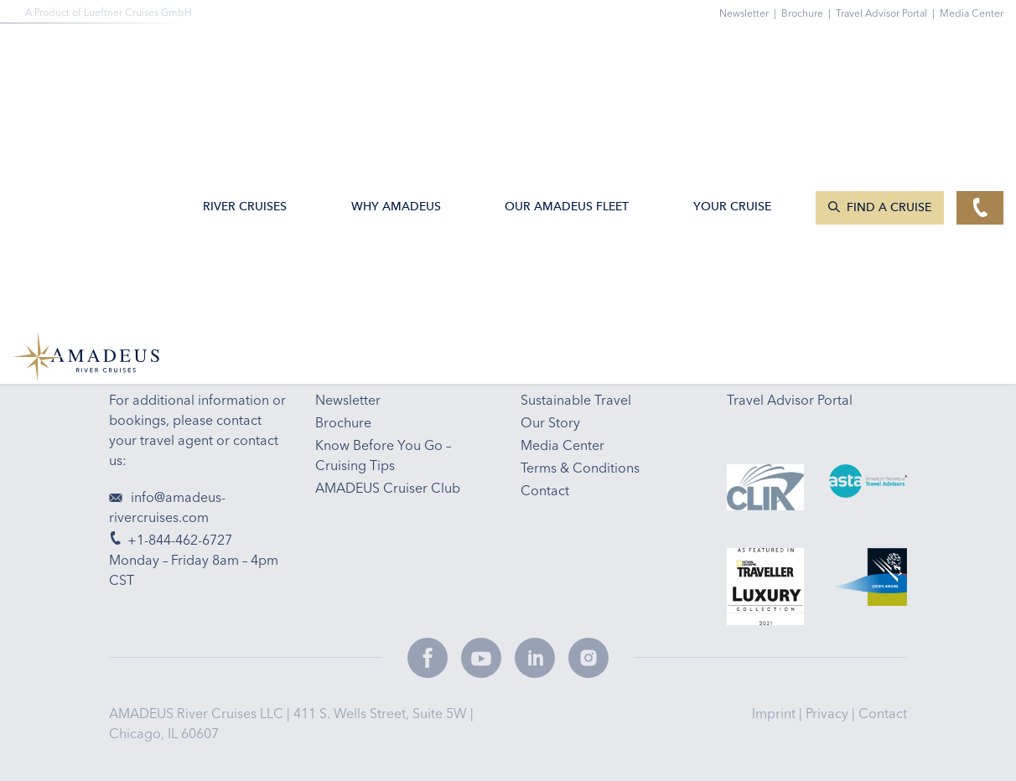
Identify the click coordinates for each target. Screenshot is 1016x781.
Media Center (971, 13)
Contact (882, 713)
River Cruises (245, 53)
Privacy (829, 713)
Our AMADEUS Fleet (567, 53)
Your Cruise (732, 53)
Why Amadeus (396, 53)
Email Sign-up (425, 223)
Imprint (775, 713)
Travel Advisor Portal (888, 13)
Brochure (808, 13)
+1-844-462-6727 (161, 223)
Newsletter (750, 13)
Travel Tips (694, 223)
